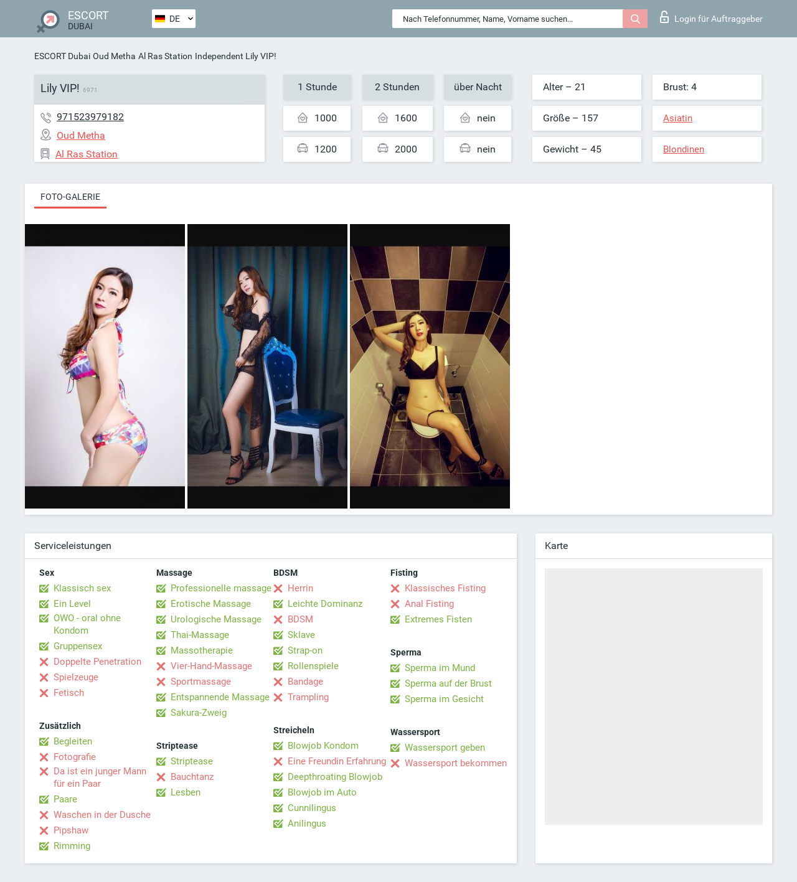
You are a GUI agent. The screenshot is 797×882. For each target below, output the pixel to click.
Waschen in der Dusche (102, 814)
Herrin (300, 588)
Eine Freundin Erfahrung (337, 761)
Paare (65, 799)
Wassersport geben (445, 747)
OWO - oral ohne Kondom (87, 624)
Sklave (301, 634)
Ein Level (72, 603)
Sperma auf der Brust (448, 683)
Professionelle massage (221, 588)
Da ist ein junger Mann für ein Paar (100, 777)
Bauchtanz (192, 776)
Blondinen (683, 149)
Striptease (192, 761)
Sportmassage (201, 681)
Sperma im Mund (440, 667)
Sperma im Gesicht (444, 699)
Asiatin (677, 118)
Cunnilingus (312, 808)
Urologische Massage (216, 619)
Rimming (72, 846)
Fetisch (69, 692)
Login (711, 17)
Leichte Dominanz (325, 603)
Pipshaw (71, 830)
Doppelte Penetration (97, 661)
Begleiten (73, 741)
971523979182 (90, 117)
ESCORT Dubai (62, 56)
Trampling (308, 697)
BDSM (300, 619)
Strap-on (305, 650)
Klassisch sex (82, 588)
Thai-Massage (200, 634)
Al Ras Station (165, 56)
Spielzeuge (76, 677)
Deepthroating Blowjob (335, 776)
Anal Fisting (429, 603)
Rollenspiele (313, 666)
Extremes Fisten (438, 619)
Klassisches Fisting (445, 588)
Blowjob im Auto (322, 792)
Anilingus (307, 823)
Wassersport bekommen (456, 763)
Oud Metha (114, 56)
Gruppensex (78, 646)
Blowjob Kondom (323, 745)
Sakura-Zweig (199, 712)
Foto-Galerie (70, 197)
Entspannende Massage (220, 697)
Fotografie (75, 756)
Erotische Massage (211, 603)
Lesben (185, 792)
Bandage (305, 681)
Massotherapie (202, 650)
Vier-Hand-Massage (211, 666)
